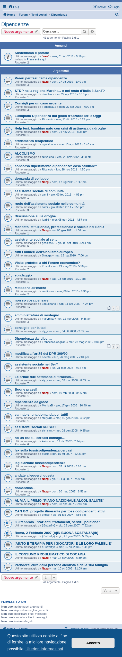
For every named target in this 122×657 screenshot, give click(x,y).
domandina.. (25, 488)
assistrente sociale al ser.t (36, 239)
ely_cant (47, 331)
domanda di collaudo (32, 178)
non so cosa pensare (31, 300)
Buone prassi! (26, 389)
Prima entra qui (36, 59)
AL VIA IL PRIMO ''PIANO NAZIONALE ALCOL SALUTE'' (59, 500)
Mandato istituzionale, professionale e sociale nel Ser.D (59, 227)
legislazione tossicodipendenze (40, 463)
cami (45, 194)
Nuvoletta (48, 156)
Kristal (46, 266)
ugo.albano (49, 144)
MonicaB (47, 405)
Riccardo (47, 119)
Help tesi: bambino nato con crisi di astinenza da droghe (60, 128)
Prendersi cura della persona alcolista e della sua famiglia (61, 565)
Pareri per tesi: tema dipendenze (41, 78)
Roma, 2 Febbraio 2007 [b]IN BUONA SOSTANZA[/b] (56, 533)
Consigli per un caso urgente (38, 103)
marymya (48, 318)
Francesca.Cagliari (54, 341)
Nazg (45, 81)
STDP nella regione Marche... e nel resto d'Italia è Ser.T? (60, 91)
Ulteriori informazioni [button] (44, 649)
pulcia (45, 453)
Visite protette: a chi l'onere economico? (47, 263)
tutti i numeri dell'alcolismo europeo (44, 252)
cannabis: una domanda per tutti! (41, 414)
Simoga (46, 255)
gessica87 (48, 242)
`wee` (45, 56)
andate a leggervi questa (34, 475)
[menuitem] (13, 7)
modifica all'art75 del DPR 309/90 (41, 354)
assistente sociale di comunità (39, 191)
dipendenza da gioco (31, 402)
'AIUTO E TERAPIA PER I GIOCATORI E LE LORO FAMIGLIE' (63, 543)
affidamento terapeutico (34, 141)
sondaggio (23, 275)
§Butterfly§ (49, 525)
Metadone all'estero (30, 288)
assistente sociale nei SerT (36, 364)
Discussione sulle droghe (35, 216)
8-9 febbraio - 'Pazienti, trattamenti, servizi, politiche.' (57, 522)
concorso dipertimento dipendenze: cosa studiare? (56, 166)
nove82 (46, 357)
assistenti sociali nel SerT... (37, 427)
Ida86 (45, 219)
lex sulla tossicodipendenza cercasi (43, 450)
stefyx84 (47, 417)
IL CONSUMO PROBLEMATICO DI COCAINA (50, 554)
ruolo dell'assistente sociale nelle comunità (49, 204)
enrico (46, 514)
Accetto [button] (93, 643)
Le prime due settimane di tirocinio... (44, 377)
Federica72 (49, 106)
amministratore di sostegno (37, 315)
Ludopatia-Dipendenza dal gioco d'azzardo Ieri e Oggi (58, 116)
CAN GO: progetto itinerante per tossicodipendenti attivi (60, 511)
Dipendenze (15, 24)
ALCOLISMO (25, 153)
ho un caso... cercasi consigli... (40, 438)
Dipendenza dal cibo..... (33, 338)
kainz (45, 441)
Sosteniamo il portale (32, 53)
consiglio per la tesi (30, 328)
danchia (47, 94)
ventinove (48, 291)
